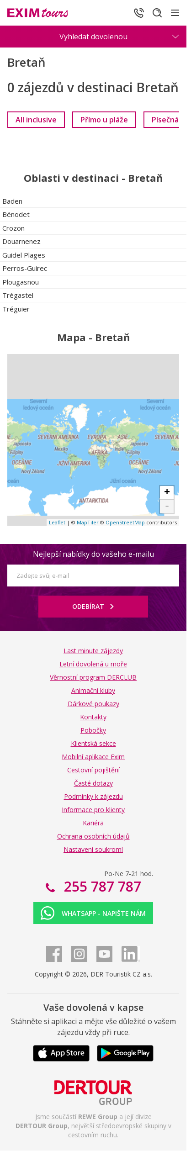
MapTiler (88, 522)
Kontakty (93, 717)
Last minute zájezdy (93, 650)
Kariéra (93, 822)
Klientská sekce (93, 743)
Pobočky (93, 730)
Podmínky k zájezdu (93, 796)
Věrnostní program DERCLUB (93, 677)
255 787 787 (100, 886)
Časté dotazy (93, 783)
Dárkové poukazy (93, 703)
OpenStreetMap (125, 522)
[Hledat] (157, 12)
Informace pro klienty (93, 809)
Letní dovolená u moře (93, 664)
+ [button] (167, 493)
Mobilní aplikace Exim (93, 756)
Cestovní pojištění (93, 770)
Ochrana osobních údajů (93, 836)
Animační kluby (93, 690)
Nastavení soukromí (93, 849)
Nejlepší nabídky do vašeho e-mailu (93, 554)
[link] (36, 119)
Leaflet (57, 522)
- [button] (167, 506)
